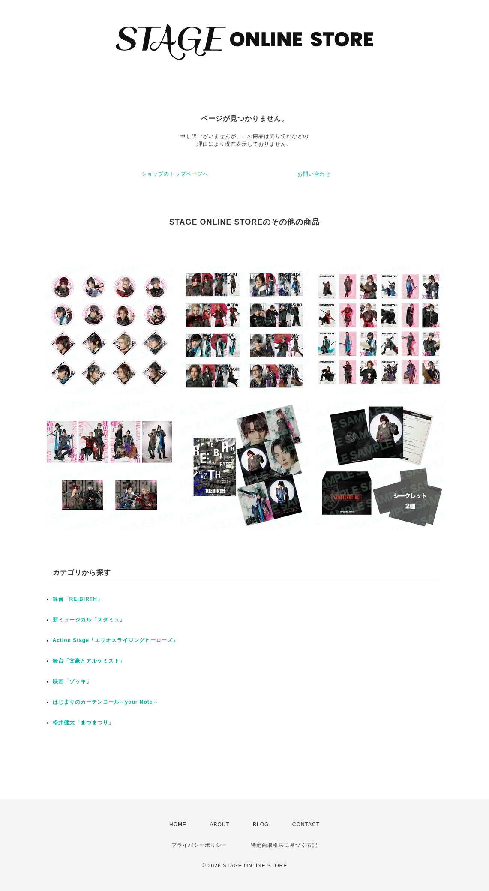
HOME (177, 825)
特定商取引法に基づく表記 (284, 845)
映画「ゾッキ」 (72, 681)
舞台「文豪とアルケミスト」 (89, 661)
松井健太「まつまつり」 (83, 723)
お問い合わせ (314, 174)
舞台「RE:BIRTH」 (78, 599)
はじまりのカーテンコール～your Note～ (106, 702)
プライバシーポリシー (199, 845)
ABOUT (219, 825)
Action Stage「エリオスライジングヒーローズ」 (115, 640)
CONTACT (306, 825)
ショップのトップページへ (174, 174)
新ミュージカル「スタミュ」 (89, 620)
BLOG (261, 825)
